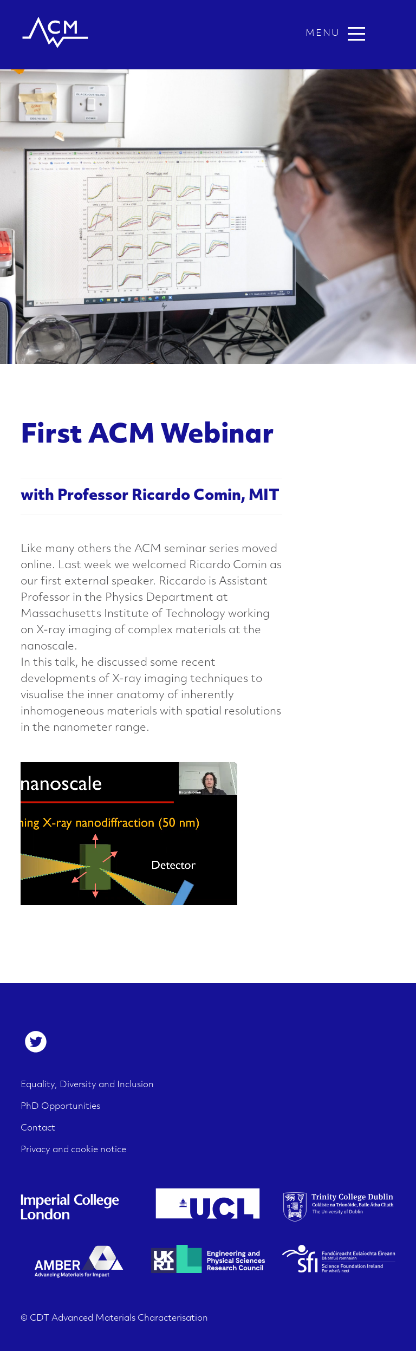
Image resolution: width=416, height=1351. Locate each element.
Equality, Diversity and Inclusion (87, 1085)
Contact (38, 1128)
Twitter (36, 1042)
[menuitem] (36, 1042)
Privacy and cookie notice (73, 1150)
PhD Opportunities (60, 1106)
